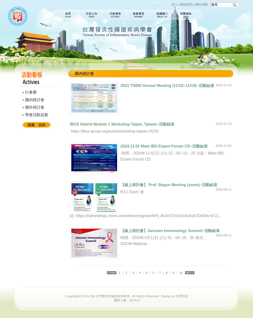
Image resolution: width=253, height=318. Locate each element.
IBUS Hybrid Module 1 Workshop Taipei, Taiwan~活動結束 (122, 124)
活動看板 (115, 15)
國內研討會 (34, 100)
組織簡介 (162, 15)
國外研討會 (34, 107)
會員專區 (138, 15)
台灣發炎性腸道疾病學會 (18, 17)
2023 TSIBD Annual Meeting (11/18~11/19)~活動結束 (167, 86)
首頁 (65, 15)
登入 (174, 4)
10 (181, 273)
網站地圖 (201, 4)
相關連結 (188, 15)
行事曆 (31, 92)
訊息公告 (90, 15)
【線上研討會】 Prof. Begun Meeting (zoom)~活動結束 (168, 185)
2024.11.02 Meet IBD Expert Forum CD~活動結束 (164, 146)
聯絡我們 (186, 4)
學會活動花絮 (36, 115)
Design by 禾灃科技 (174, 296)
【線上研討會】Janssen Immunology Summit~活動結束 (170, 231)
